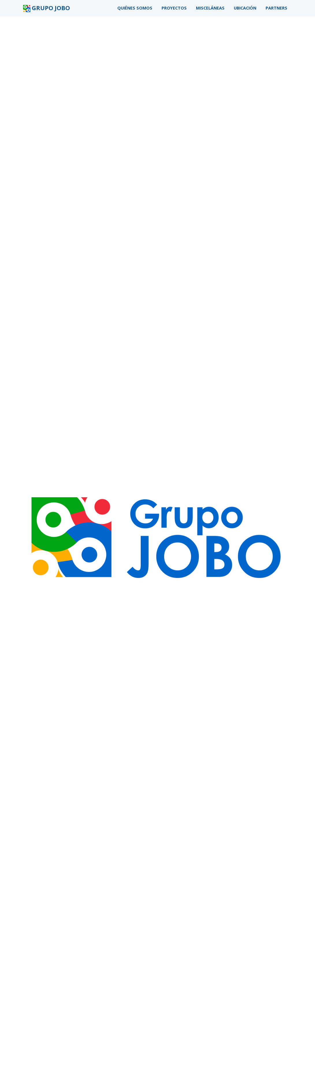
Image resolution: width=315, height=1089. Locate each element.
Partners (276, 8)
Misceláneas (210, 8)
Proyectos (174, 8)
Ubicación (245, 8)
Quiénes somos (134, 8)
